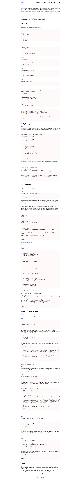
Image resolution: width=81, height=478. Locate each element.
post (29, 470)
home (22, 2)
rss (43, 476)
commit (22, 25)
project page (46, 472)
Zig (21, 8)
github (41, 476)
